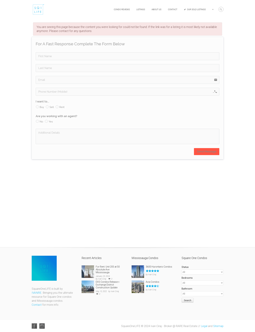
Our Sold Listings (195, 9)
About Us (156, 9)
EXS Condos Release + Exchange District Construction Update (108, 285)
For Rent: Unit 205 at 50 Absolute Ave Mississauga (108, 269)
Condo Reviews (122, 9)
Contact (172, 9)
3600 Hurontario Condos (159, 266)
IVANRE (36, 292)
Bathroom (187, 288)
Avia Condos (152, 282)
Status (185, 267)
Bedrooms (187, 278)
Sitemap (218, 326)
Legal (204, 326)
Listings (140, 9)
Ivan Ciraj (102, 279)
